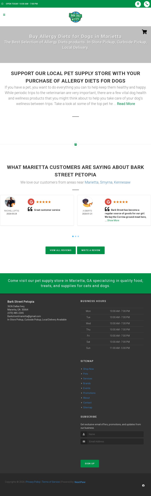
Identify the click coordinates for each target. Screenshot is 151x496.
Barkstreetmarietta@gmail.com (24, 316)
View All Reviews (60, 250)
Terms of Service (51, 482)
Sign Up (90, 463)
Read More (126, 104)
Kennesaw (122, 182)
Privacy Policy (33, 482)
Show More (113, 220)
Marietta (92, 182)
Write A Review (90, 250)
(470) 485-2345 (15, 313)
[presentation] (98, 450)
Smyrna (106, 182)
